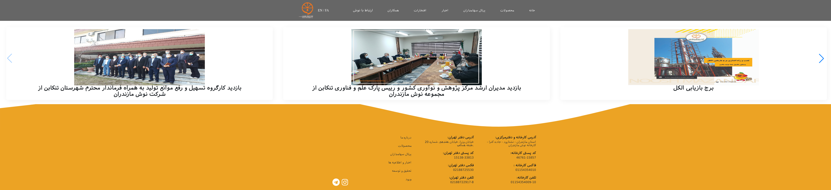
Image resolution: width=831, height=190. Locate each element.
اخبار (444, 10)
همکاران (393, 10)
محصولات (507, 10)
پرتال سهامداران (474, 10)
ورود (408, 179)
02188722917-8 (462, 182)
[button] (821, 58)
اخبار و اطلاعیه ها (399, 162)
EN (320, 10)
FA (327, 10)
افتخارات (420, 10)
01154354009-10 (523, 182)
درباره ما (405, 137)
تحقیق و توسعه (401, 170)
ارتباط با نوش (363, 10)
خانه (532, 10)
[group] (139, 63)
